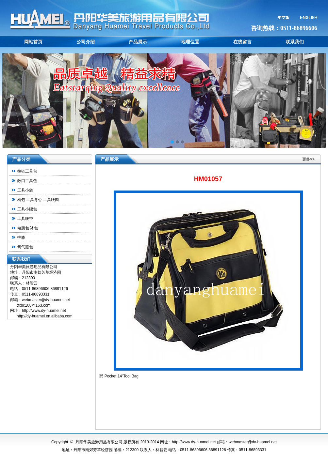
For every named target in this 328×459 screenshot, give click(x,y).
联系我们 (295, 41)
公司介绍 (85, 41)
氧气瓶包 (25, 247)
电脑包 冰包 (27, 228)
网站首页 (33, 41)
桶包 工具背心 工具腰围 (38, 199)
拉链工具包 (27, 171)
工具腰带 (25, 218)
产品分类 (21, 159)
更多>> (308, 159)
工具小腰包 (27, 209)
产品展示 (138, 41)
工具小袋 (25, 190)
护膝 (21, 237)
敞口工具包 (27, 180)
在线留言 (242, 41)
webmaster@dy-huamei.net (253, 442)
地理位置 (190, 41)
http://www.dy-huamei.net (194, 442)
